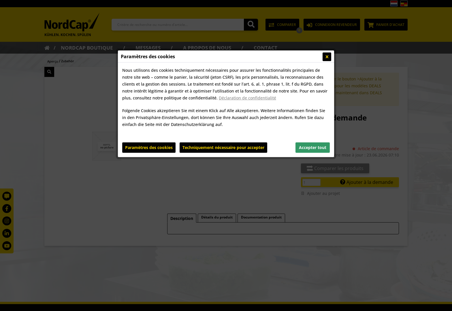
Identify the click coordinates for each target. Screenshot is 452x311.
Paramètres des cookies (149, 147)
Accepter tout (312, 147)
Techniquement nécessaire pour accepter (223, 147)
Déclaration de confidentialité (247, 98)
